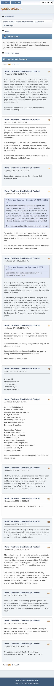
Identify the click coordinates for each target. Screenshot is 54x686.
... (16, 64)
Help (17, 680)
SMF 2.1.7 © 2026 (21, 683)
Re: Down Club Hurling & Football (25, 71)
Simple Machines (33, 683)
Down (6, 71)
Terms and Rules (25, 680)
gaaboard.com (11, 8)
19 (18, 64)
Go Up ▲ (35, 680)
